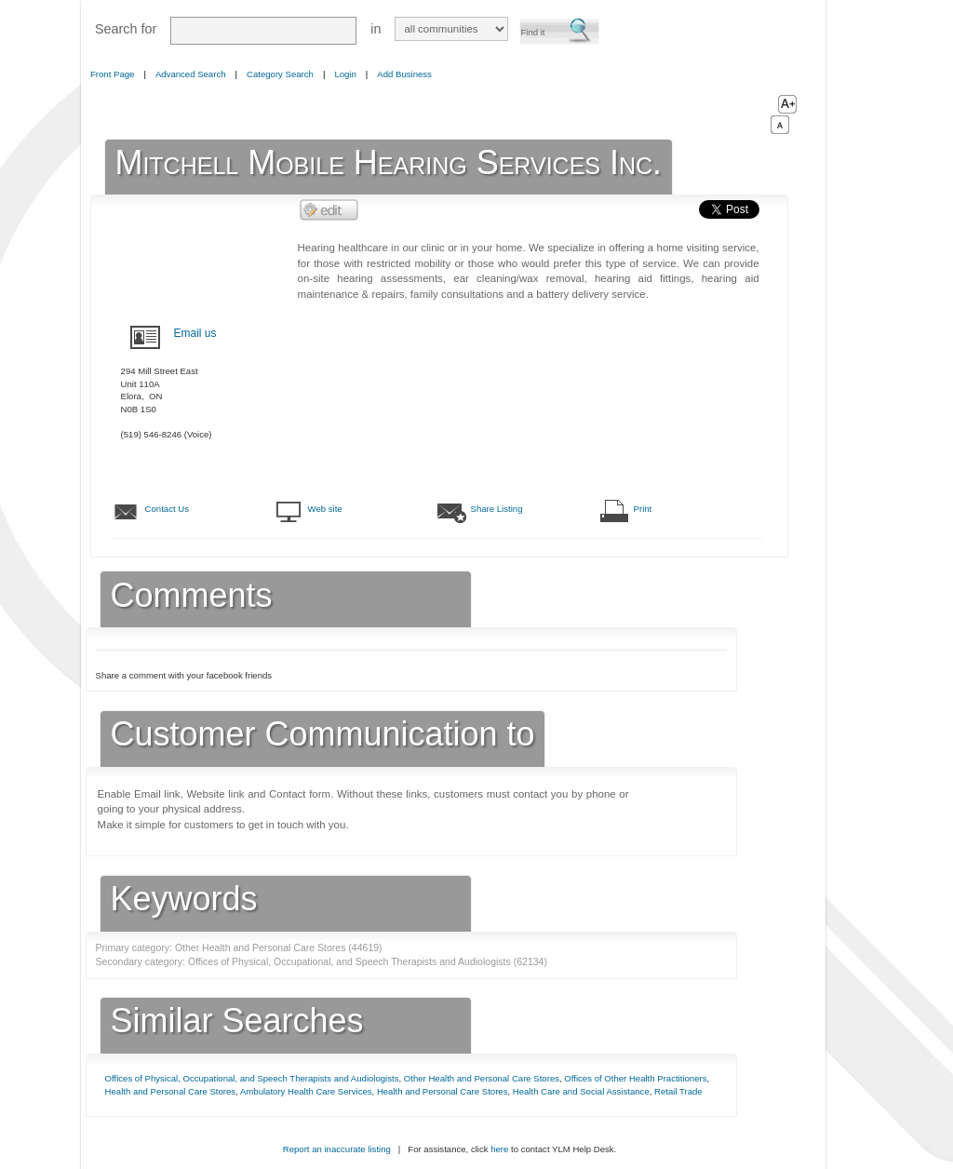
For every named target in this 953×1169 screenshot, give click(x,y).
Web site (325, 509)
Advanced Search (190, 74)
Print (643, 509)
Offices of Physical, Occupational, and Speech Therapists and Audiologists (252, 1078)
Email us (195, 333)
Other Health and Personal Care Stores (481, 1078)
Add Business (404, 74)
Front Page (112, 74)
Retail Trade (678, 1091)
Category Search (280, 74)
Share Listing (497, 509)
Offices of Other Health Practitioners (635, 1078)
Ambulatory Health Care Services (306, 1091)
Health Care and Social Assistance (581, 1091)
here (499, 1149)
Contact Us (167, 509)
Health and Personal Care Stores (170, 1091)
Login (345, 74)
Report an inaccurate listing (337, 1149)
